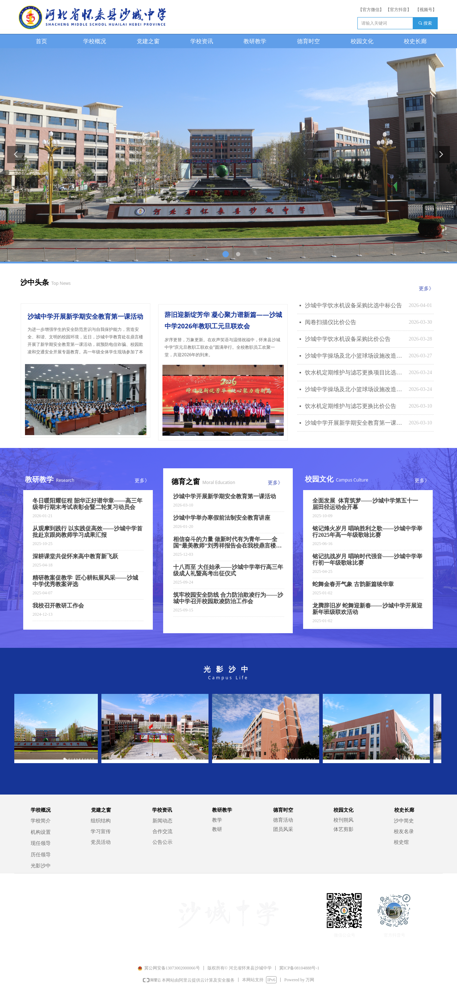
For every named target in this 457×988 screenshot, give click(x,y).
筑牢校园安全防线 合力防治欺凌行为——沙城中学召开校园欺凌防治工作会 (228, 598)
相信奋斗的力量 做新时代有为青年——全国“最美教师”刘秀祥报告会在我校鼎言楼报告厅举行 (227, 542)
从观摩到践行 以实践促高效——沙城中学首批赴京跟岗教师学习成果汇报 (87, 531)
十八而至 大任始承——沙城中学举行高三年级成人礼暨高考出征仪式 (228, 570)
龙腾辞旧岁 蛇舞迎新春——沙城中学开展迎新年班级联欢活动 (367, 609)
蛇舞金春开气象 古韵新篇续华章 (353, 584)
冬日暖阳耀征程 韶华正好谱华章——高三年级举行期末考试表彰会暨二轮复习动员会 (87, 504)
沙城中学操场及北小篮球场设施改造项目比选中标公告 (355, 356)
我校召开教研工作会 (58, 606)
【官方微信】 (371, 9)
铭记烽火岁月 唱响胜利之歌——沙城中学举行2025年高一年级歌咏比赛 (367, 531)
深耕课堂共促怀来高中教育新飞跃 (75, 556)
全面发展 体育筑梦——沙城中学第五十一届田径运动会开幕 (365, 504)
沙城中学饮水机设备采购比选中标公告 (353, 305)
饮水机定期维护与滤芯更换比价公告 (350, 406)
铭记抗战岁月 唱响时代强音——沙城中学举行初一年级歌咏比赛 (367, 559)
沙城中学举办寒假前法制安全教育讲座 (221, 518)
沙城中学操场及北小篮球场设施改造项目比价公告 (355, 389)
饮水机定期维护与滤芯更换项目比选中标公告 (355, 372)
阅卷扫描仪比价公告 (330, 322)
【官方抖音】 (398, 9)
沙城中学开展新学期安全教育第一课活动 (355, 423)
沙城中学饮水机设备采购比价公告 (348, 339)
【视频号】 (426, 9)
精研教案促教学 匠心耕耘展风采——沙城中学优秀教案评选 (85, 581)
